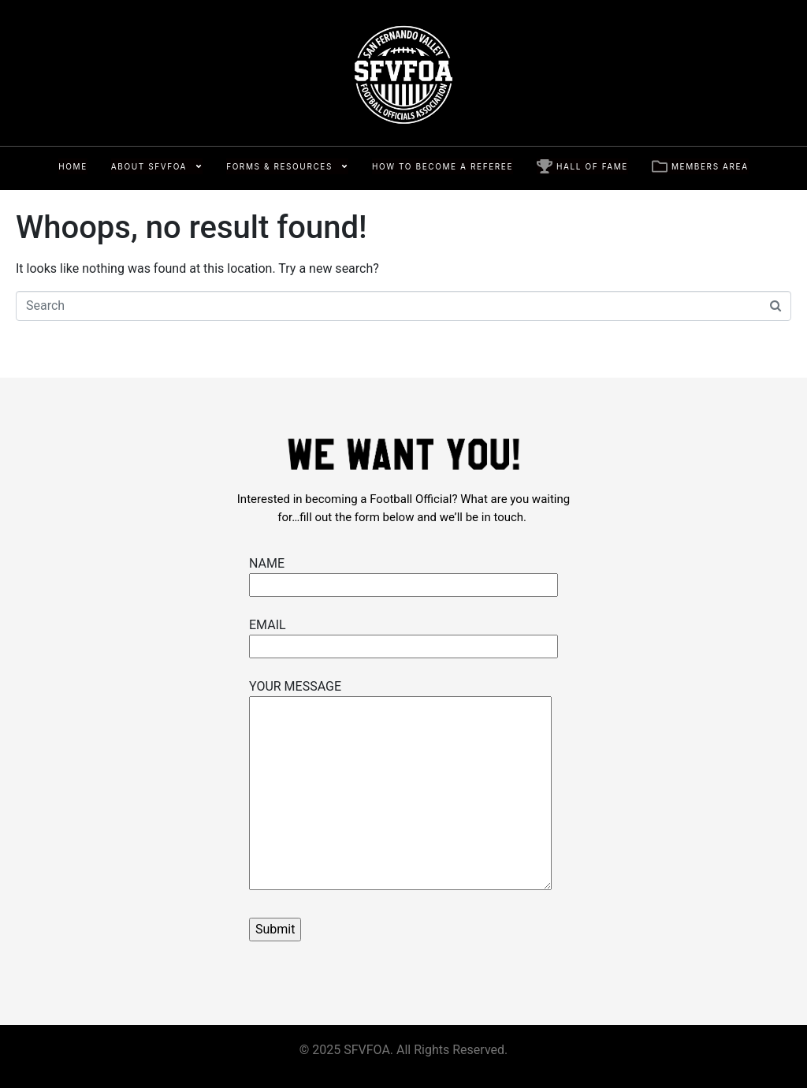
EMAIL (403, 635)
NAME (403, 574)
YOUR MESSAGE (400, 786)
